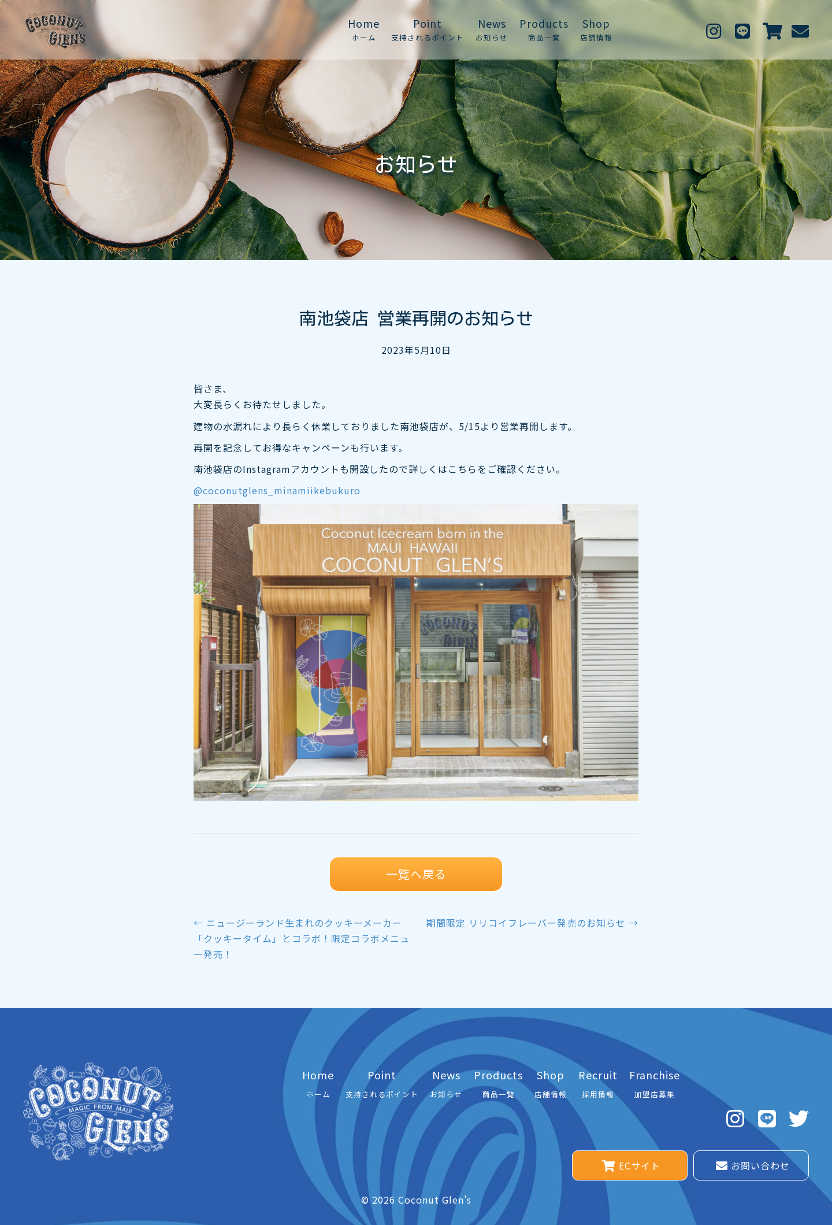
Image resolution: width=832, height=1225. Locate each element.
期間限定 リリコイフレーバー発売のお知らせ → (532, 923)
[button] (713, 30)
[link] (363, 30)
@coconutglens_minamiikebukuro (277, 490)
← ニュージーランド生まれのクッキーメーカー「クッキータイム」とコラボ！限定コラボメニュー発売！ (302, 938)
